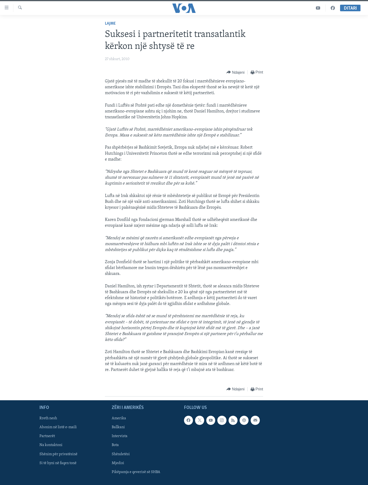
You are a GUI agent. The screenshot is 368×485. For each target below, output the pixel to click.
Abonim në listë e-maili (58, 427)
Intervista (119, 436)
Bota (115, 445)
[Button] (235, 72)
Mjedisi (118, 463)
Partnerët (47, 436)
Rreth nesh (48, 418)
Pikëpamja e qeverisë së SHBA (136, 472)
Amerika (119, 418)
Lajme (110, 23)
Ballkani (118, 427)
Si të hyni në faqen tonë (58, 463)
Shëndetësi (121, 454)
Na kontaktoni (50, 445)
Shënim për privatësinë (58, 454)
